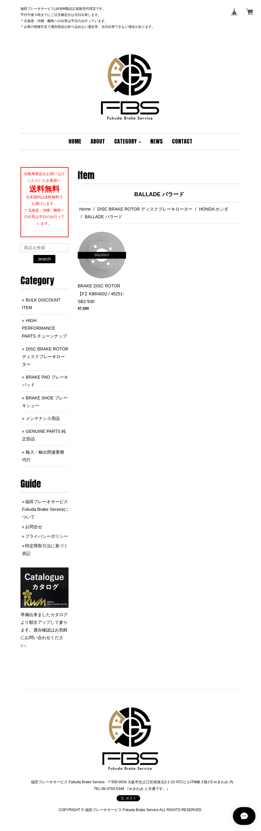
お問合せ (33, 526)
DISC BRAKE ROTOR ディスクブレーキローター (144, 209)
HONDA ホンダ (214, 209)
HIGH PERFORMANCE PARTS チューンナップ (44, 328)
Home (85, 209)
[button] (128, 142)
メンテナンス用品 (43, 418)
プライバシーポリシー (46, 536)
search (44, 258)
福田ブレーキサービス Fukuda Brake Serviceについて (45, 509)
